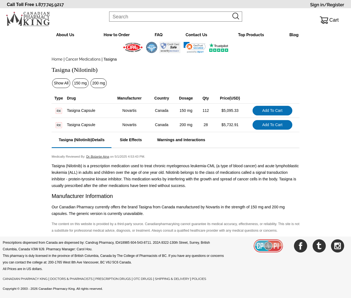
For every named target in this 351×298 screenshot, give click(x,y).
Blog (294, 34)
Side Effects (131, 140)
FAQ (159, 34)
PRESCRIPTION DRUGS (113, 279)
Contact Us (196, 34)
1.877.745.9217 (49, 4)
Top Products (251, 34)
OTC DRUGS (143, 279)
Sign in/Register (327, 4)
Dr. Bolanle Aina (97, 156)
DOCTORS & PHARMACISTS (71, 279)
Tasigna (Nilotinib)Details (81, 140)
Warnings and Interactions (181, 140)
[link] (194, 47)
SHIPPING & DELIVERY (172, 279)
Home (57, 59)
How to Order (117, 34)
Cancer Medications (82, 59)
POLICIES (199, 279)
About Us (65, 34)
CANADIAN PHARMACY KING (25, 279)
